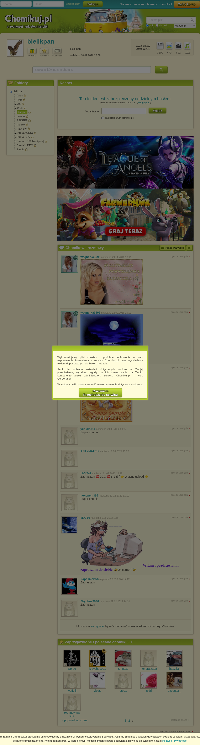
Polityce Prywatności (174, 740)
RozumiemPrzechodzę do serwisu (100, 392)
